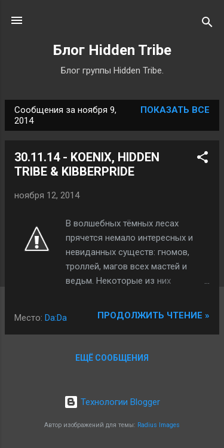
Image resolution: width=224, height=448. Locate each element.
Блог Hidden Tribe (112, 50)
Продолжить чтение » (153, 315)
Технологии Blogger (112, 402)
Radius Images (158, 425)
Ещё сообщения (112, 358)
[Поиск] (207, 24)
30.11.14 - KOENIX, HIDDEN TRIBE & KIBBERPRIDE (86, 164)
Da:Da (56, 317)
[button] (202, 159)
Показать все (175, 110)
